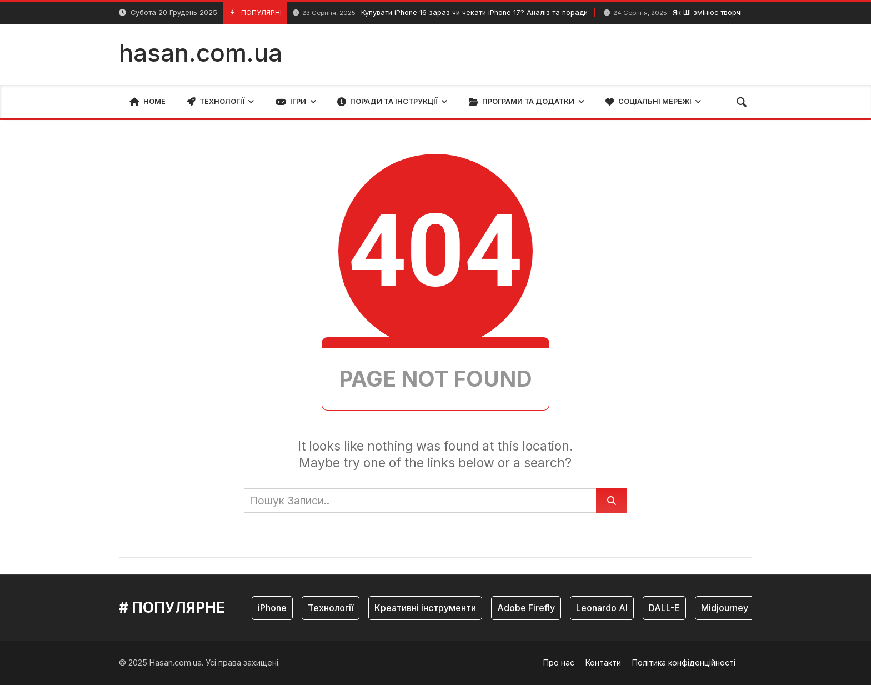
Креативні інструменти (425, 607)
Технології (330, 607)
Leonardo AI (602, 607)
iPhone (272, 607)
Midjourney (724, 607)
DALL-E (664, 607)
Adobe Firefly (526, 607)
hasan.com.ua (200, 53)
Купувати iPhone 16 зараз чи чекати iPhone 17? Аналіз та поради (440, 13)
